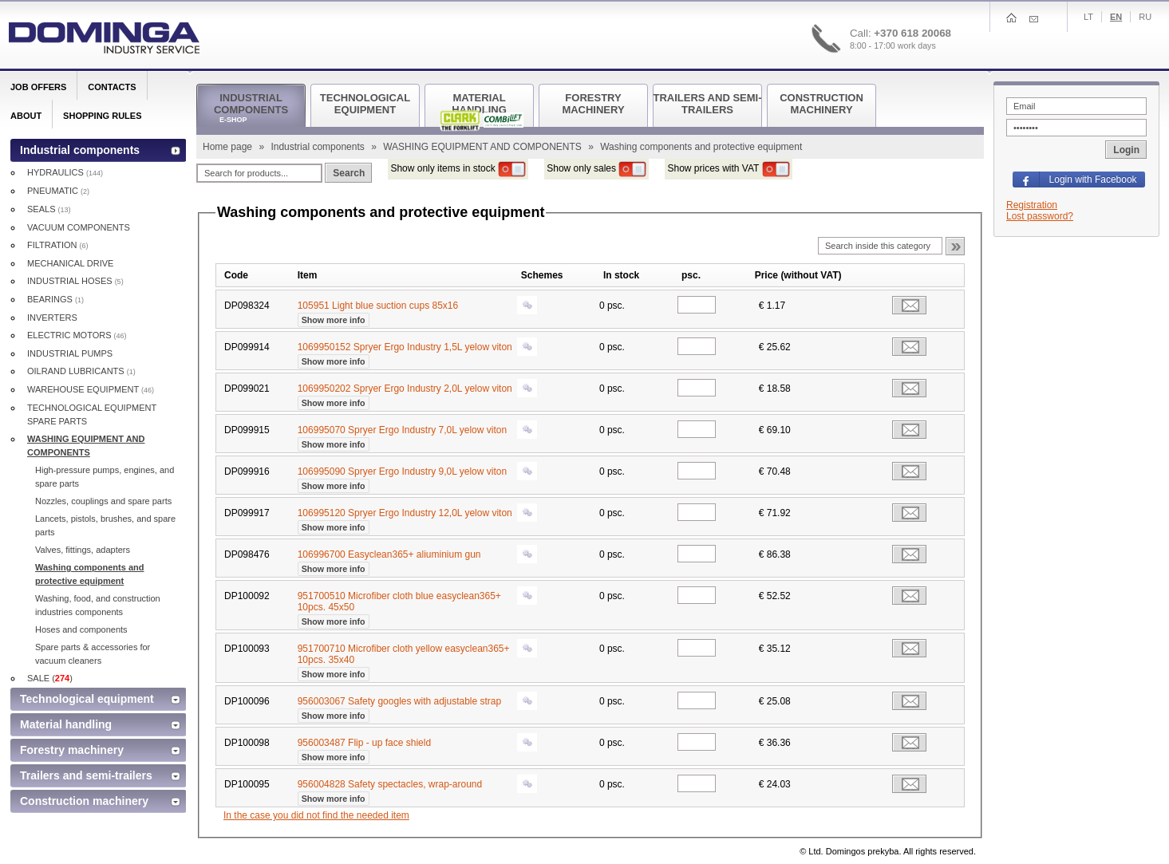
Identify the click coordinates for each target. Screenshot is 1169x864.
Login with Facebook (1093, 179)
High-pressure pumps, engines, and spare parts (104, 476)
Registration (1031, 205)
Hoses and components (81, 629)
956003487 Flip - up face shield (364, 748)
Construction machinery (84, 801)
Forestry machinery (72, 750)
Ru (1145, 17)
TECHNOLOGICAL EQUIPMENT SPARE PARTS (91, 414)
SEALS (49, 209)
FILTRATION (58, 245)
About (25, 115)
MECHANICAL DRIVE (70, 263)
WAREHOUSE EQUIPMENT (90, 389)
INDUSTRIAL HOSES (75, 281)
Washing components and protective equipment (89, 574)
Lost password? (1039, 216)
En (1116, 17)
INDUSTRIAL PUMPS (70, 353)
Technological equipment (87, 698)
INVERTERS (52, 317)
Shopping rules (102, 115)
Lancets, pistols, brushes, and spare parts (105, 525)
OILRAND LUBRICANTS (81, 371)
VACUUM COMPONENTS (78, 227)
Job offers (38, 87)
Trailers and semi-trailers (86, 775)
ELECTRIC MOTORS (77, 335)
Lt (1088, 17)
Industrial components (319, 146)
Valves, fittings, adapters (82, 549)
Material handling (66, 724)
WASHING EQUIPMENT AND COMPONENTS (483, 146)
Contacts (112, 87)
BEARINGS (55, 299)
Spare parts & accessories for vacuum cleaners (92, 653)
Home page (229, 146)
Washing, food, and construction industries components (97, 605)
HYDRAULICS (65, 172)
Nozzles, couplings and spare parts (103, 501)
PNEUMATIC (58, 190)
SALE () (50, 678)
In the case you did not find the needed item (316, 815)
